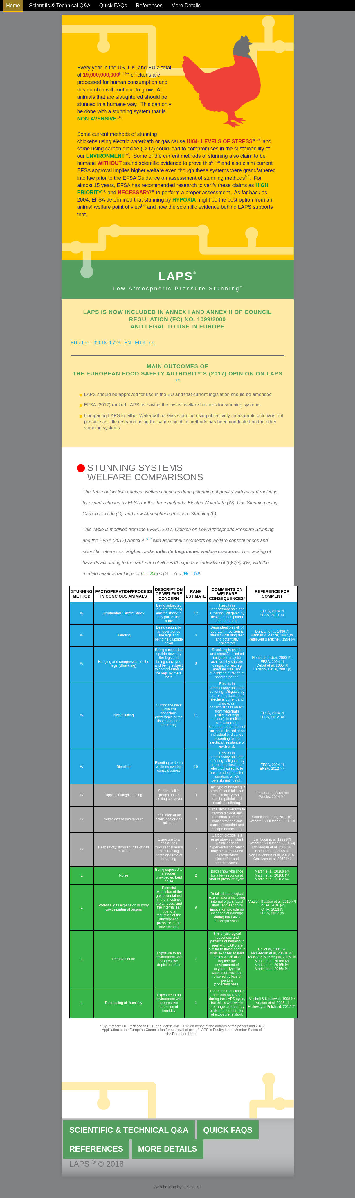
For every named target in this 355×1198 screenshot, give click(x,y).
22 (288, 858)
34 (293, 998)
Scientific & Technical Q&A (60, 5)
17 (247, 176)
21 (290, 657)
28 (293, 956)
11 (103, 191)
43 (292, 854)
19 (148, 539)
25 (291, 635)
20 (127, 73)
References (149, 5)
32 (290, 847)
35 (258, 139)
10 (143, 205)
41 (121, 73)
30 (287, 875)
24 (120, 117)
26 (293, 639)
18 (152, 191)
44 (292, 820)
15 (177, 380)
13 (282, 615)
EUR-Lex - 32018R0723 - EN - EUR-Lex (112, 342)
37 (290, 816)
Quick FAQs (113, 5)
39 (126, 154)
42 (293, 901)
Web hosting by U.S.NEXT (177, 1187)
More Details (186, 5)
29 (287, 871)
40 (282, 905)
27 (288, 839)
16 (217, 161)
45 (283, 796)
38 (286, 792)
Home (13, 5)
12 (282, 716)
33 (290, 952)
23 (294, 1006)
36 (284, 948)
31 (287, 878)
